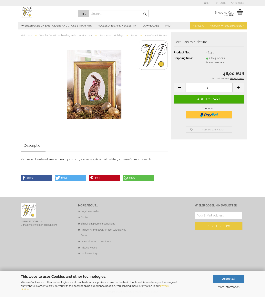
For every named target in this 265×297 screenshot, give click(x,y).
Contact (85, 217)
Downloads (150, 25)
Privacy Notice (89, 247)
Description (33, 145)
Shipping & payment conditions (98, 223)
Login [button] (221, 3)
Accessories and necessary (117, 25)
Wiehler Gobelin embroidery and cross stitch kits (56, 25)
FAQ (167, 25)
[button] (207, 3)
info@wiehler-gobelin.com (42, 225)
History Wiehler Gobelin (227, 25)
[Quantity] (209, 87)
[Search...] (83, 13)
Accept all (228, 278)
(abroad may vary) (215, 62)
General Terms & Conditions (96, 241)
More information (229, 287)
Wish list (237, 3)
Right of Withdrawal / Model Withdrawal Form (103, 232)
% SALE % (198, 25)
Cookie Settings (89, 253)
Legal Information (90, 211)
